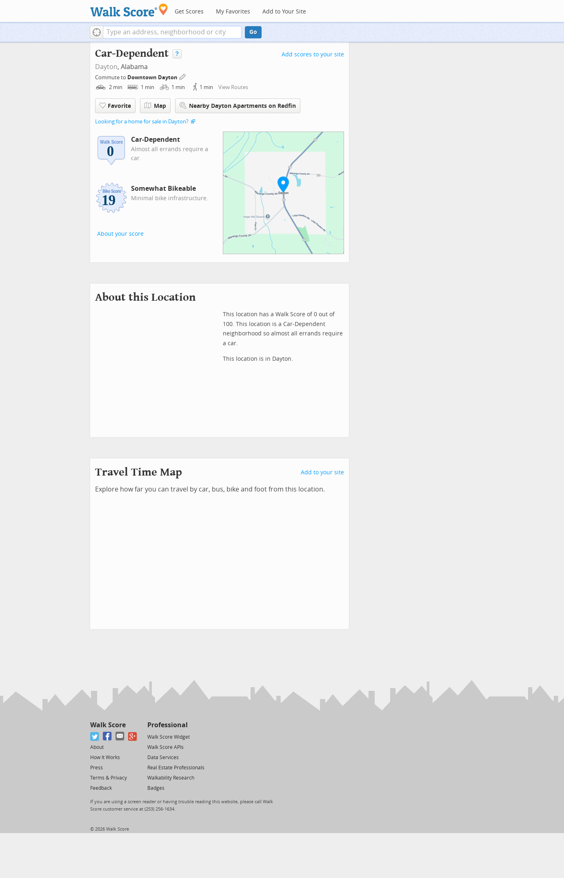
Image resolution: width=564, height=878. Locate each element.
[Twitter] (95, 736)
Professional (167, 725)
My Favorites (233, 11)
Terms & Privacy (108, 778)
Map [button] (155, 105)
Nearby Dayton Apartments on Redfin (238, 105)
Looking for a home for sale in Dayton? (142, 121)
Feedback (101, 788)
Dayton (106, 67)
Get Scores (189, 11)
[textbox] (172, 32)
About (97, 747)
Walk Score (108, 725)
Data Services (163, 757)
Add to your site (322, 472)
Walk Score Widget (168, 737)
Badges (155, 788)
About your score (120, 233)
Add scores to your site (313, 54)
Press (96, 768)
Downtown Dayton (153, 77)
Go (253, 32)
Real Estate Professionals (175, 768)
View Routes (233, 87)
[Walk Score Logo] (129, 10)
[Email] (120, 736)
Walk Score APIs (165, 747)
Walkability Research (170, 778)
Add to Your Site (284, 11)
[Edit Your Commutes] (183, 76)
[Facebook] (107, 736)
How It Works (105, 757)
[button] (96, 32)
